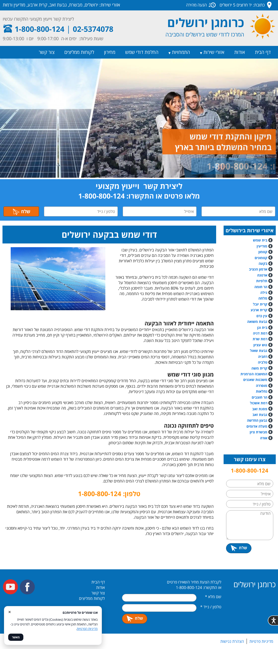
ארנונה (262, 275)
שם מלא (213, 596)
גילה (263, 292)
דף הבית (263, 52)
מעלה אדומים (256, 426)
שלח (21, 211)
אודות (239, 52)
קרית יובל (260, 304)
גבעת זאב (259, 414)
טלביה (262, 362)
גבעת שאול (258, 350)
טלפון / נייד (210, 607)
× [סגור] (9, 611)
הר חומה (260, 286)
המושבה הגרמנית (253, 374)
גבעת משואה (260, 321)
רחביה (262, 356)
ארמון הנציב (258, 269)
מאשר (16, 637)
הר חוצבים (259, 397)
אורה (263, 438)
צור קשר (46, 52)
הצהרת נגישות (232, 641)
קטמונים (261, 257)
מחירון (109, 52)
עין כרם (261, 315)
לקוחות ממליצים (79, 52)
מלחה (262, 298)
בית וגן (262, 327)
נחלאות (261, 391)
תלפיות (261, 280)
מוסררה (261, 385)
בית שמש (260, 240)
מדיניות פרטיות (261, 641)
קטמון (262, 251)
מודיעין (262, 246)
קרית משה (259, 368)
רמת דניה (260, 333)
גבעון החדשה (257, 420)
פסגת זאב (259, 409)
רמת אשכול (261, 403)
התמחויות (181, 52)
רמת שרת (260, 339)
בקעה (263, 263)
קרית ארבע (259, 309)
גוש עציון (260, 344)
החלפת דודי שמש (142, 52)
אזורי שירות (213, 52)
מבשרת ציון (258, 432)
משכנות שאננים (255, 379)
